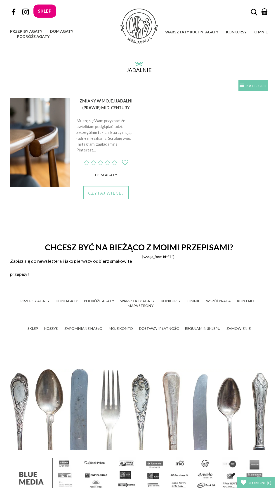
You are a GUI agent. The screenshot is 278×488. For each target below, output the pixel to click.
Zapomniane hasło (83, 328)
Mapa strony (140, 305)
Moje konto (120, 328)
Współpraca (218, 301)
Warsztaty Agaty (137, 301)
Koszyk (51, 328)
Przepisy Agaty (26, 31)
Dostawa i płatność (159, 328)
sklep (45, 11)
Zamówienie (238, 328)
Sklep (33, 328)
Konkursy (236, 32)
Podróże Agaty (33, 36)
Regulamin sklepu (202, 328)
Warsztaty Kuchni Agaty (192, 32)
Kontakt (246, 301)
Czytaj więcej (106, 193)
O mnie (261, 32)
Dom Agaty (61, 31)
